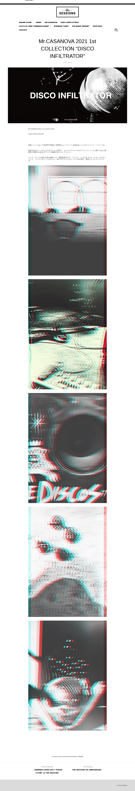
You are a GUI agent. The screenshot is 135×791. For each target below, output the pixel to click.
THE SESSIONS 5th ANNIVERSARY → (88, 768)
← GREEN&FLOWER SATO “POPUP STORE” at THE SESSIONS (47, 769)
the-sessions (72, 756)
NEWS (81, 756)
